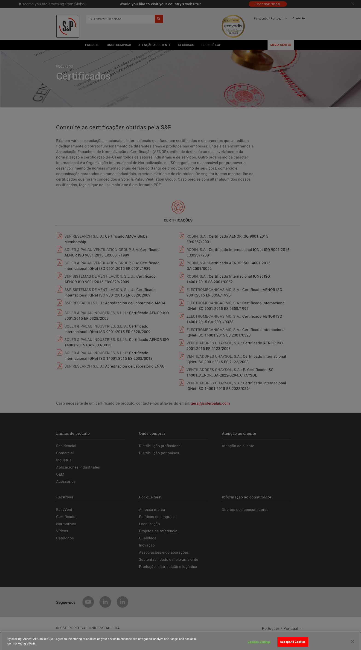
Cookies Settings (259, 645)
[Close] (352, 645)
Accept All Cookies (293, 645)
